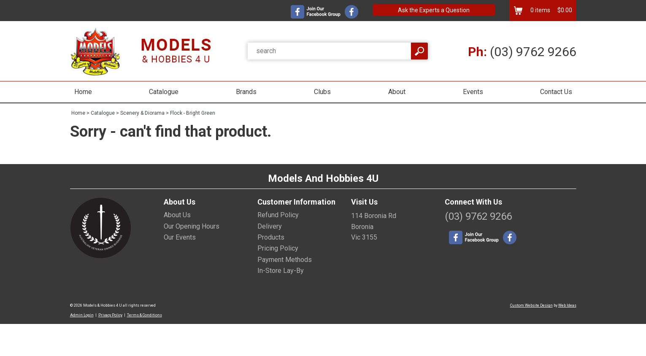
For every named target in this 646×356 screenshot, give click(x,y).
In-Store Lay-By (280, 271)
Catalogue (163, 92)
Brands (246, 92)
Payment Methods (284, 260)
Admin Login (82, 315)
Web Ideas (567, 305)
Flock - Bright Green (192, 113)
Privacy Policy (110, 315)
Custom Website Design (531, 305)
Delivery (269, 226)
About (396, 92)
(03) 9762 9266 (522, 51)
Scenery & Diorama (142, 113)
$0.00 (564, 10)
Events (473, 92)
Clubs (322, 92)
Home (83, 92)
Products (270, 237)
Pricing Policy (277, 248)
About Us (177, 215)
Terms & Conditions (144, 315)
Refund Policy (278, 215)
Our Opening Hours (191, 226)
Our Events (180, 237)
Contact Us (556, 92)
